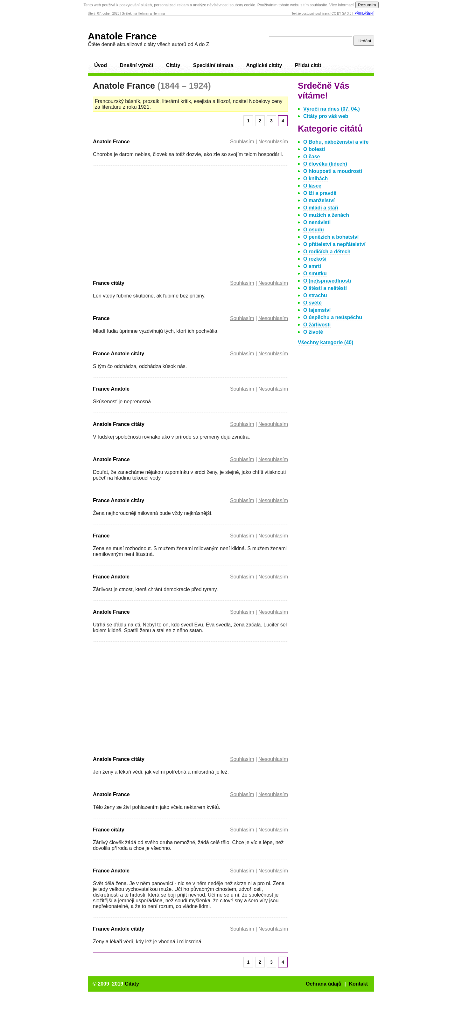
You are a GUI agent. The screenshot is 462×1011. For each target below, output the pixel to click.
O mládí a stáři (320, 207)
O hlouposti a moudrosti (332, 171)
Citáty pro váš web (325, 116)
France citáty (108, 283)
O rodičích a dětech (326, 251)
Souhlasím (242, 141)
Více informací (341, 5)
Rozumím (367, 5)
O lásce (312, 185)
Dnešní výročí (136, 65)
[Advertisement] (146, 221)
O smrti (312, 266)
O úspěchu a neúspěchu (332, 317)
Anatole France (122, 36)
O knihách (315, 178)
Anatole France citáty (118, 424)
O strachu (315, 295)
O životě (313, 332)
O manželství (319, 200)
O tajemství (317, 310)
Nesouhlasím (273, 141)
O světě (312, 302)
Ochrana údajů (323, 984)
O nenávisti (317, 222)
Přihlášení (364, 13)
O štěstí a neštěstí (325, 288)
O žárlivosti (317, 324)
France (101, 318)
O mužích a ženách (326, 215)
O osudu (313, 229)
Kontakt (358, 984)
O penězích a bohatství (331, 237)
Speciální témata (213, 65)
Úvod (100, 65)
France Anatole (111, 389)
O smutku (315, 273)
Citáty (173, 65)
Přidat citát (308, 65)
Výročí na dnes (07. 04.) (331, 109)
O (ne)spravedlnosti (327, 280)
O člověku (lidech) (325, 164)
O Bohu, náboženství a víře (335, 142)
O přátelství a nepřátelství (334, 244)
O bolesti (314, 149)
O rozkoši (314, 259)
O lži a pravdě (319, 193)
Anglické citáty (264, 65)
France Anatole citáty (118, 353)
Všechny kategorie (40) (325, 342)
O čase (311, 156)
